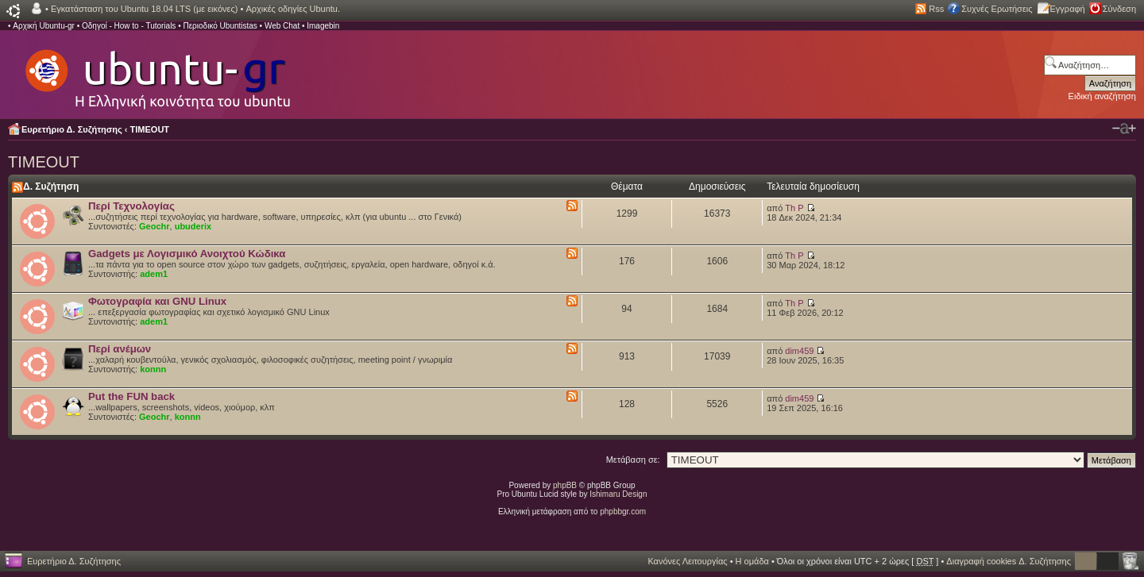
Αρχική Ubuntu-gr (44, 25)
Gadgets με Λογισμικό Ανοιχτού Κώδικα (186, 254)
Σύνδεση (1119, 8)
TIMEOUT (150, 129)
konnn (153, 369)
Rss (936, 8)
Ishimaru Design (618, 494)
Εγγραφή (1067, 8)
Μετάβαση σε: (633, 459)
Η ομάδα (752, 561)
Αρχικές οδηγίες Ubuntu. (292, 8)
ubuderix (193, 226)
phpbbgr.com (623, 511)
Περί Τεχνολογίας (131, 206)
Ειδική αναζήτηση (1102, 96)
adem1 (154, 274)
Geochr (154, 226)
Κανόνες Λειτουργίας (687, 561)
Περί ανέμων (119, 349)
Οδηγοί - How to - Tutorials (129, 25)
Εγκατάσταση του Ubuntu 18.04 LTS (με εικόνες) (144, 8)
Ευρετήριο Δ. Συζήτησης (71, 129)
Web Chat (282, 25)
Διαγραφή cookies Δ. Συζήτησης (1008, 561)
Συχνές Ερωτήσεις (996, 8)
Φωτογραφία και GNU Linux (157, 301)
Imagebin (323, 25)
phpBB (565, 485)
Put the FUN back (131, 396)
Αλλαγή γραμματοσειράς (1124, 128)
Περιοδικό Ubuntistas (220, 25)
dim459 (799, 351)
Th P (794, 208)
